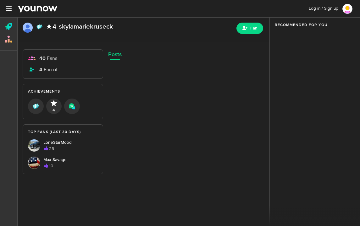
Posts (115, 54)
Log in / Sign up (323, 8)
